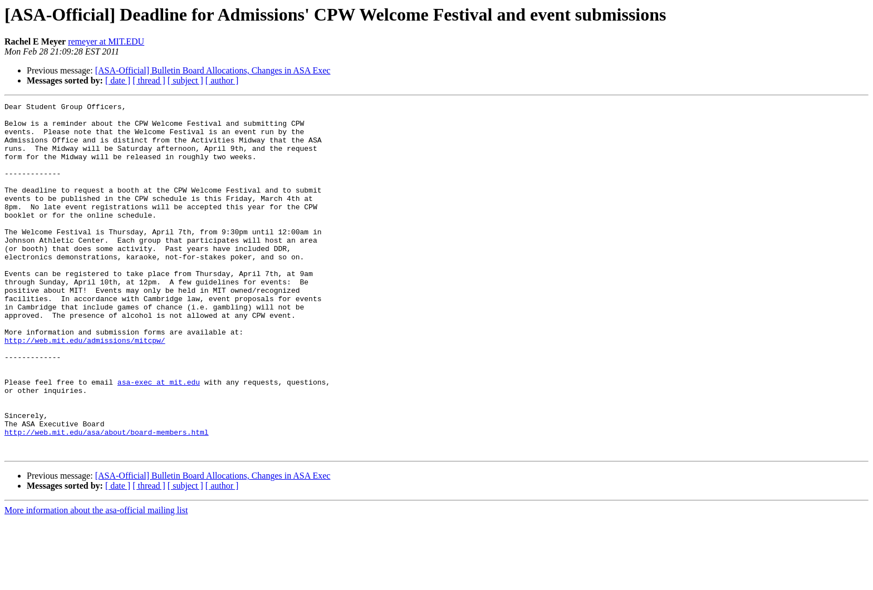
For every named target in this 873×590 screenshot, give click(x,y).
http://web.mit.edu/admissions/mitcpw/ (84, 389)
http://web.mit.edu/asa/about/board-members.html (106, 499)
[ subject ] (185, 80)
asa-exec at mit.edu (158, 439)
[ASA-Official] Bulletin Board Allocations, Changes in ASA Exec (213, 70)
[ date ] (117, 80)
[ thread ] (149, 80)
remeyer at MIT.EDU (106, 41)
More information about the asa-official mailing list (96, 580)
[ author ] (222, 80)
